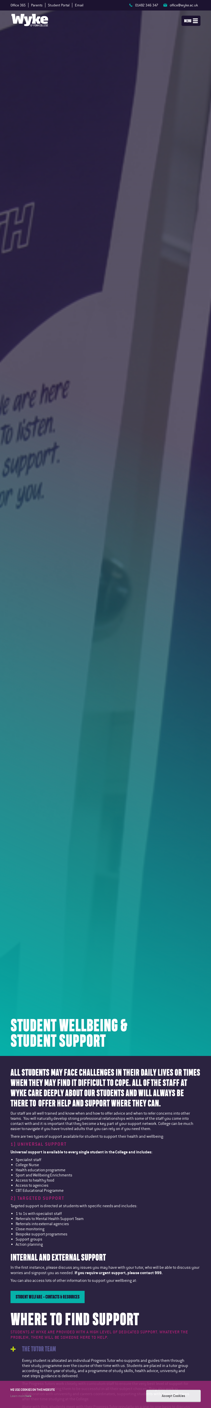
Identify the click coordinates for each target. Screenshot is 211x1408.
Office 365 (18, 5)
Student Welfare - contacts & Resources (47, 1297)
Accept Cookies (173, 1395)
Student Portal (58, 5)
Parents (37, 5)
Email (79, 5)
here (28, 1396)
